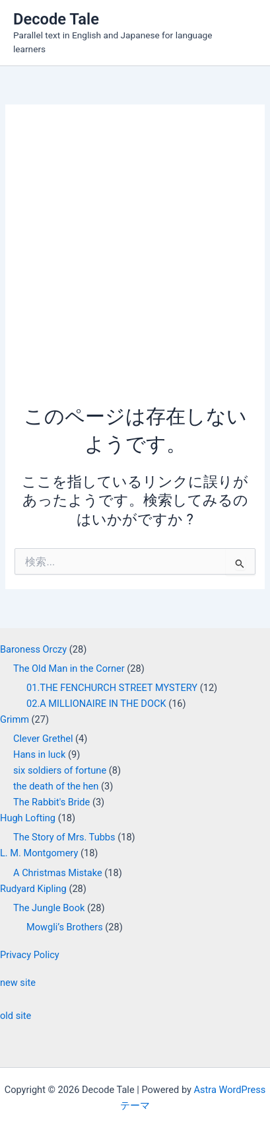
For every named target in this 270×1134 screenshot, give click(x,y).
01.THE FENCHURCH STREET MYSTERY (111, 688)
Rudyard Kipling (33, 889)
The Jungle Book (48, 908)
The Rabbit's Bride (51, 802)
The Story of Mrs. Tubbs (64, 837)
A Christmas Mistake (57, 873)
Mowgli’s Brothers (64, 927)
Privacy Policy (29, 955)
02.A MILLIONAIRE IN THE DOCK (96, 703)
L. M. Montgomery (39, 853)
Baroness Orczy (33, 649)
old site (15, 1016)
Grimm (14, 719)
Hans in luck (39, 754)
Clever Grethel (43, 739)
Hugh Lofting (27, 818)
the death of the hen (55, 786)
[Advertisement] (135, 261)
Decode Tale (56, 19)
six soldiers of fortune (59, 770)
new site (18, 983)
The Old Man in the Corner (69, 668)
